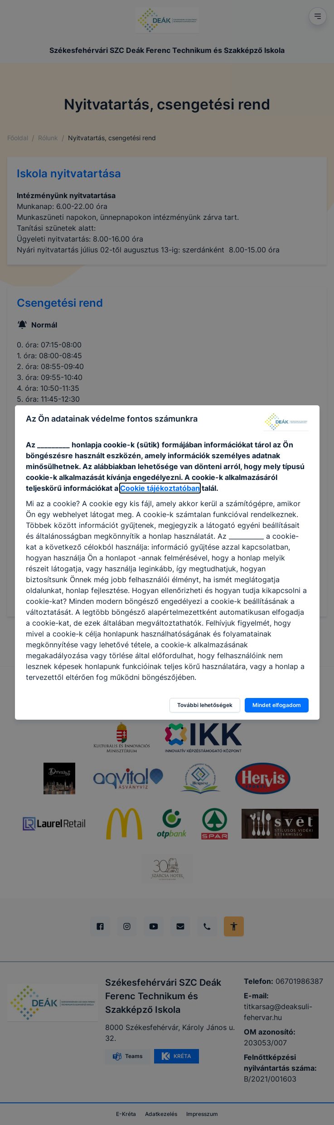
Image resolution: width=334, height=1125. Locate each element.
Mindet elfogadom (276, 705)
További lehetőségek (204, 705)
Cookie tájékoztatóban (160, 488)
